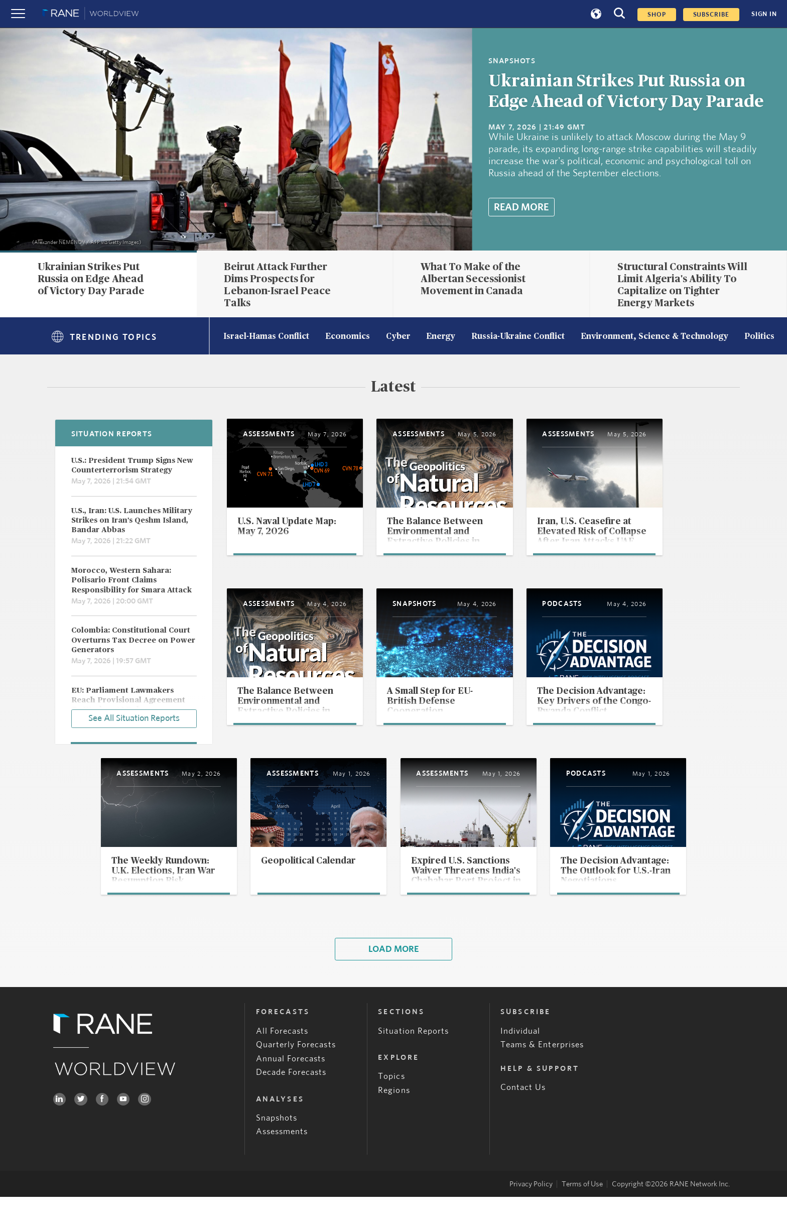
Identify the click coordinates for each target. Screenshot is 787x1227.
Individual (520, 1061)
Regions (394, 1120)
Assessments (282, 1162)
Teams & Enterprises (542, 1075)
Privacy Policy (531, 1214)
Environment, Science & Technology (654, 337)
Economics (347, 337)
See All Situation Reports (134, 717)
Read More (521, 207)
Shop (656, 14)
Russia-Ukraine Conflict (518, 337)
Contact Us (523, 1118)
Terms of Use (582, 1214)
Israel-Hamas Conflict (266, 337)
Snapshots (277, 1148)
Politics (759, 337)
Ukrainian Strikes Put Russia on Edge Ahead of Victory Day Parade (91, 279)
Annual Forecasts (291, 1088)
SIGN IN (764, 14)
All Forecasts (282, 1061)
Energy (440, 337)
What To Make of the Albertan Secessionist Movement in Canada (473, 279)
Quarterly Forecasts (296, 1075)
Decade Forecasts (291, 1102)
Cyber (398, 337)
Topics (391, 1106)
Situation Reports (413, 1061)
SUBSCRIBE (711, 14)
